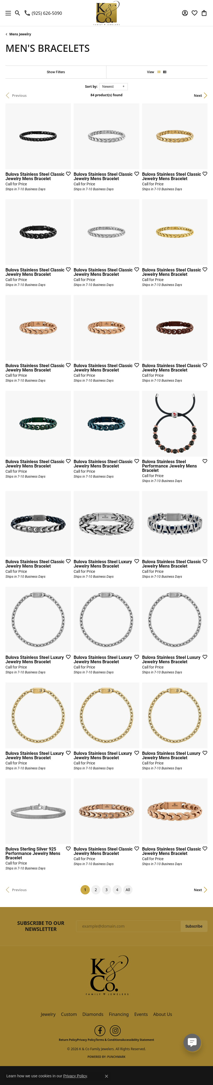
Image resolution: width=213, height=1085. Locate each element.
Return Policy (68, 1039)
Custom (69, 1014)
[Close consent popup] (106, 1076)
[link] (43, 13)
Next (198, 95)
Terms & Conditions (109, 1039)
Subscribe (194, 926)
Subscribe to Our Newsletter (40, 926)
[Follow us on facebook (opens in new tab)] (99, 1030)
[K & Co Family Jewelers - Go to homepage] (106, 977)
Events (141, 1014)
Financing (119, 1014)
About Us (162, 1014)
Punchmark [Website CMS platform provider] (116, 1057)
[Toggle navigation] (7, 13)
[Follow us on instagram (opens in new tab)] (115, 1030)
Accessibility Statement (138, 1039)
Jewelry (48, 1014)
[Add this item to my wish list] (66, 173)
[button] (17, 13)
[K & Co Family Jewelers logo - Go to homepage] (107, 13)
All (128, 889)
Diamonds (92, 1014)
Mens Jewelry (20, 34)
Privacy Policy (86, 1039)
